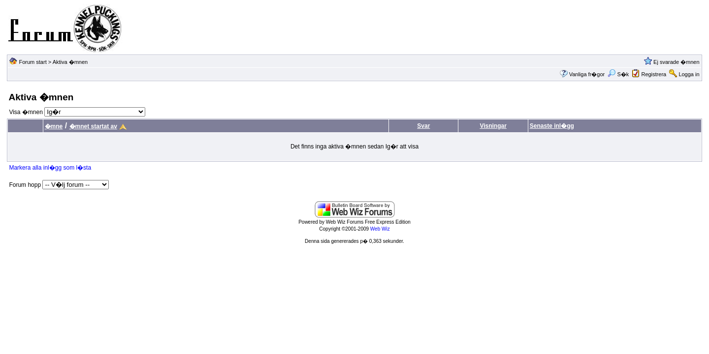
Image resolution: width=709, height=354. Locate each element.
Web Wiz (380, 229)
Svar (423, 125)
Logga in (688, 74)
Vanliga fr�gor (587, 74)
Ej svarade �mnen (676, 62)
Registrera (653, 74)
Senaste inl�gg (552, 125)
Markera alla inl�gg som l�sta (50, 167)
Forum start (32, 62)
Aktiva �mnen (70, 62)
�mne (54, 126)
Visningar (493, 125)
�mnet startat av (93, 126)
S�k (618, 74)
